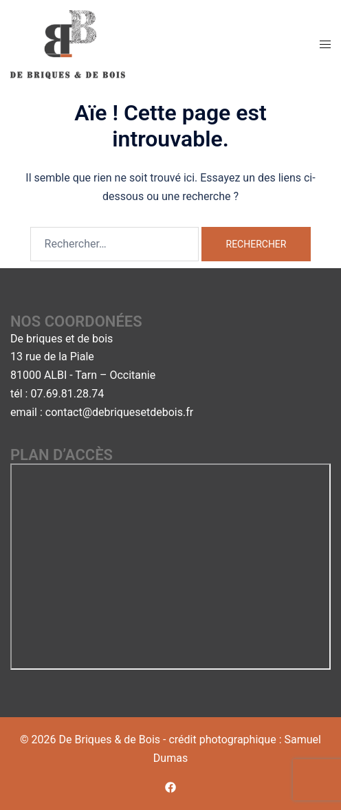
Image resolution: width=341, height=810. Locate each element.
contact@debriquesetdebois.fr (119, 412)
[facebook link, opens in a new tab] (170, 786)
